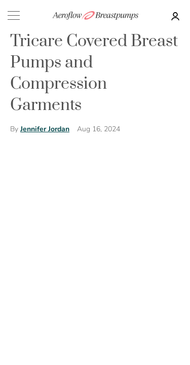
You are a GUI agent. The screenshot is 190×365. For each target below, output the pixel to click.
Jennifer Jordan (44, 129)
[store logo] (95, 15)
